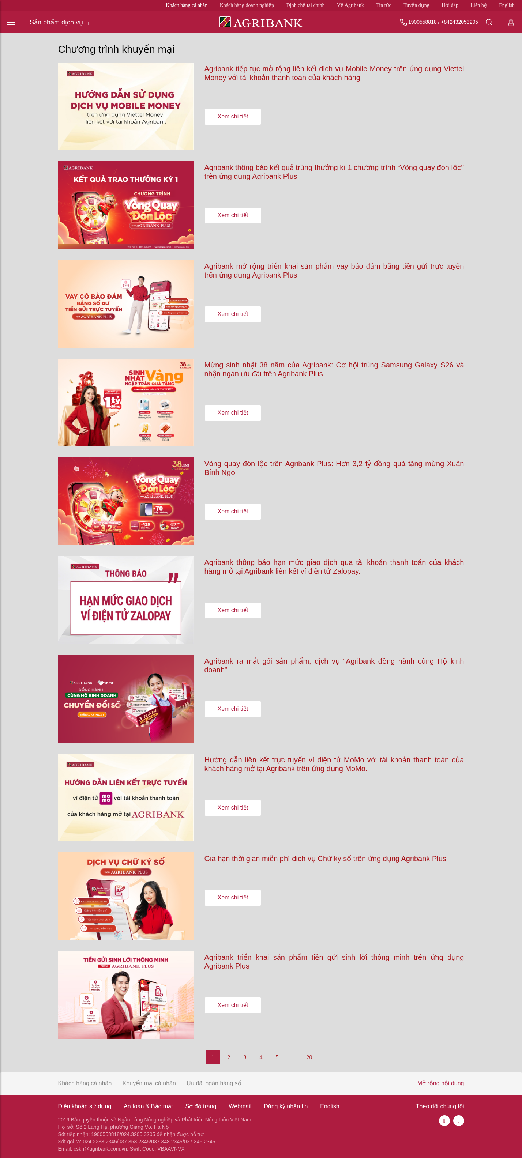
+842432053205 (459, 22)
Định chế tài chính (305, 5)
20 (309, 1057)
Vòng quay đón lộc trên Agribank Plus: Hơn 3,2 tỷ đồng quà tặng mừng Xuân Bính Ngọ (334, 468)
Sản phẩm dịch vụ (59, 22)
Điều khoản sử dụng (85, 1106)
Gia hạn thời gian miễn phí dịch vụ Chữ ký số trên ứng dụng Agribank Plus (325, 859)
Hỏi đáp (450, 5)
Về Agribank (350, 5)
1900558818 (422, 22)
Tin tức (383, 5)
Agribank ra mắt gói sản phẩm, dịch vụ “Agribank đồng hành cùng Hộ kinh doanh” (334, 665)
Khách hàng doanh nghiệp (247, 5)
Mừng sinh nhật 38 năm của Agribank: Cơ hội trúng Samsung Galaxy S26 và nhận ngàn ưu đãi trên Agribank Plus (334, 369)
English (507, 5)
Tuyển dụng (416, 5)
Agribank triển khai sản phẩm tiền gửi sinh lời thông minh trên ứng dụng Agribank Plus (334, 961)
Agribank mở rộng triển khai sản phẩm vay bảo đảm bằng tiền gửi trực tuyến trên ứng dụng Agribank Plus (334, 270)
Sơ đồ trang (201, 1106)
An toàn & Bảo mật (148, 1106)
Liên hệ (479, 5)
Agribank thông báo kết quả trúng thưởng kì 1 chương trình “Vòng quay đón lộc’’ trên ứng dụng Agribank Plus (334, 171)
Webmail (240, 1106)
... (293, 1057)
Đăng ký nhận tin (286, 1106)
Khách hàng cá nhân (186, 5)
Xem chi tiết (233, 116)
